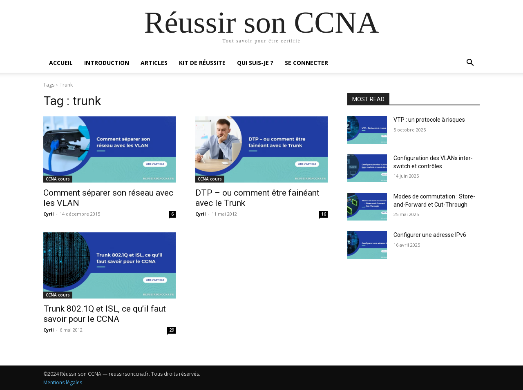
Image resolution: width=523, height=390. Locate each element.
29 (171, 330)
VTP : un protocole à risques (429, 119)
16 (323, 214)
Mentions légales (62, 382)
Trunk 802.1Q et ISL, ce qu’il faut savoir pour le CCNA (104, 314)
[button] (470, 63)
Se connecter (306, 63)
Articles (154, 63)
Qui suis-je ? (255, 63)
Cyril (48, 214)
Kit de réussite (202, 63)
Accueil (61, 63)
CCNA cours (58, 179)
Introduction (106, 63)
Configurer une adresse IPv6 (429, 235)
